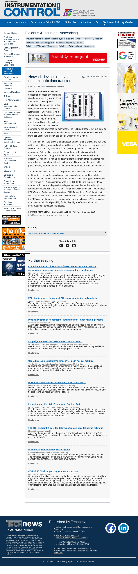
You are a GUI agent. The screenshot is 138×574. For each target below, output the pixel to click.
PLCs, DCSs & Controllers (10, 147)
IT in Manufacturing (12, 100)
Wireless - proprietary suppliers (70, 42)
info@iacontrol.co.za (38, 215)
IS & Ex (7, 96)
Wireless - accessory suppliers (89, 39)
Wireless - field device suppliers (40, 42)
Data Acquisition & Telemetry (12, 49)
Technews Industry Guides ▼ (118, 23)
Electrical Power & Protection (12, 55)
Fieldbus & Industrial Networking (9, 71)
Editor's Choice (10, 33)
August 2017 (33, 86)
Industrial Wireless (12, 92)
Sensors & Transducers (9, 176)
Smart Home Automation (9, 182)
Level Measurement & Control (11, 106)
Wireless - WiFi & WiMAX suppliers (41, 46)
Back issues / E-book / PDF (45, 22)
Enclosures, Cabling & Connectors (9, 62)
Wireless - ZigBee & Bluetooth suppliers (76, 46)
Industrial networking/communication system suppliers (50, 39)
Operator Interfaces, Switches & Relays (12, 139)
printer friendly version (94, 76)
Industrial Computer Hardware (8, 85)
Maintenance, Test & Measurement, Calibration (12, 114)
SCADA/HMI (9, 171)
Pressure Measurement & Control (11, 160)
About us (21, 22)
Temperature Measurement (10, 197)
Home (8, 22)
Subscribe (70, 22)
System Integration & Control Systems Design (12, 189)
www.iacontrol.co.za (58, 215)
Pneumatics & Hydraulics (10, 153)
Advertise (86, 22)
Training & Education (8, 203)
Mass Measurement (10, 122)
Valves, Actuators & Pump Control (12, 209)
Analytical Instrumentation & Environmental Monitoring (11, 40)
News (6, 133)
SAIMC (7, 167)
